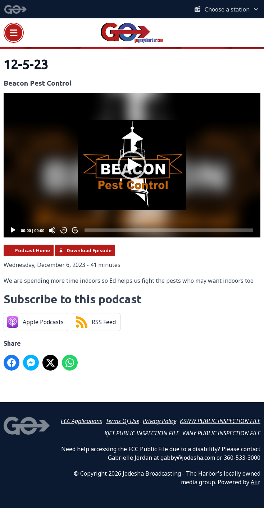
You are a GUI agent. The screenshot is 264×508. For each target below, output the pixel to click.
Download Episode (89, 250)
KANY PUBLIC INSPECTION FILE (221, 433)
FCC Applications (81, 421)
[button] (132, 165)
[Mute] (52, 230)
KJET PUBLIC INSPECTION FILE (141, 433)
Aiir (255, 482)
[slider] (169, 230)
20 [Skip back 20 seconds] (63, 230)
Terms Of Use (122, 421)
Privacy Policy (159, 421)
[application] (132, 165)
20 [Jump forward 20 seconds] (75, 230)
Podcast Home (32, 250)
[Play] (13, 230)
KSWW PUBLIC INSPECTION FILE (220, 421)
